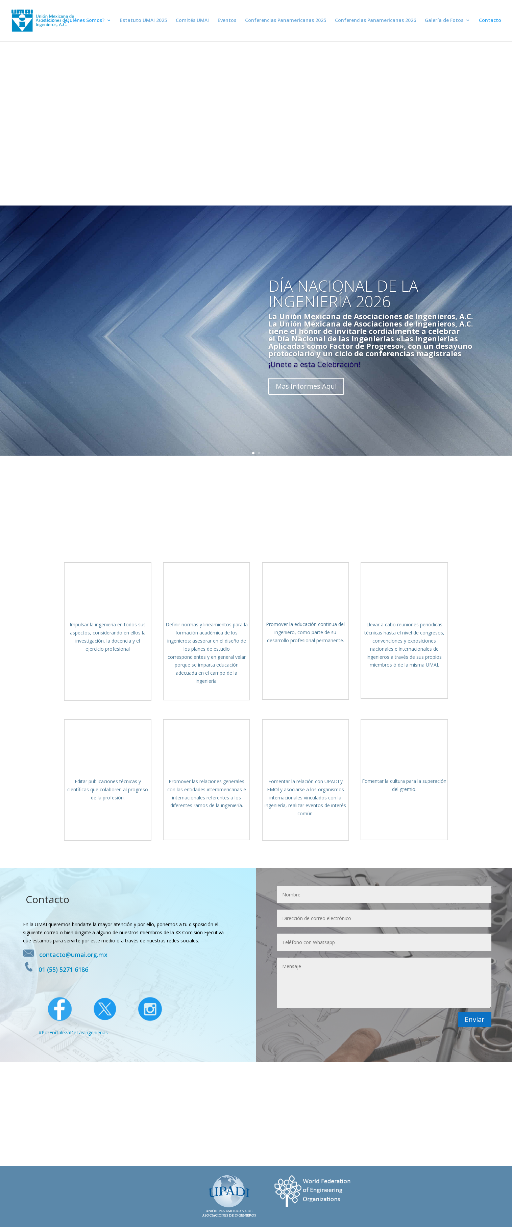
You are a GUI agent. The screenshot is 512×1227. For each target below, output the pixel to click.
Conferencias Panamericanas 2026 (375, 21)
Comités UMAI (192, 21)
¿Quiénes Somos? (84, 21)
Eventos (227, 21)
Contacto (490, 21)
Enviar (475, 1019)
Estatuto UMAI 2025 (143, 21)
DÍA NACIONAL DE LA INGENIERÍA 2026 (343, 293)
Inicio (48, 21)
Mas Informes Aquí (306, 386)
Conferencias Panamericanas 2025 (285, 21)
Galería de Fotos (444, 21)
